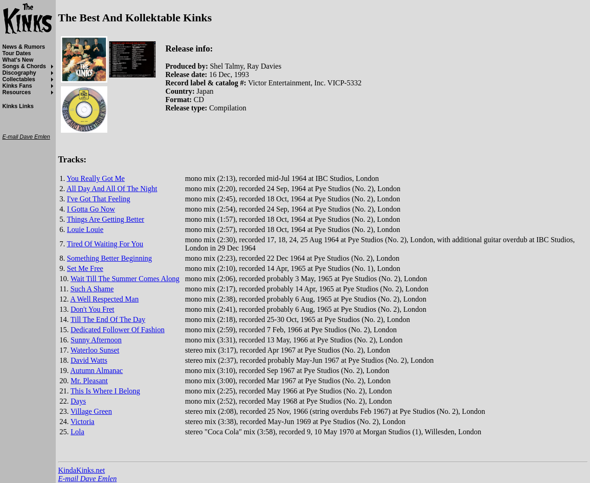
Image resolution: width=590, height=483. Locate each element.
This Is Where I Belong (105, 391)
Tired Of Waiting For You (105, 244)
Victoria (82, 421)
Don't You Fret (92, 309)
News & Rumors (23, 47)
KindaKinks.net (81, 470)
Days (78, 401)
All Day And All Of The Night (111, 189)
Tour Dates (16, 53)
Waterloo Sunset (95, 350)
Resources (16, 92)
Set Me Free (85, 268)
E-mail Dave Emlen (87, 479)
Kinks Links (17, 106)
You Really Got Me (95, 178)
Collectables (18, 79)
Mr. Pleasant (89, 381)
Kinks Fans (17, 86)
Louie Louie (85, 229)
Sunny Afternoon (96, 340)
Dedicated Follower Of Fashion (117, 330)
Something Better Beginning (109, 258)
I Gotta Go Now (91, 209)
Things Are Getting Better (105, 219)
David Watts (89, 360)
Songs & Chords (24, 66)
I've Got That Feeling (98, 199)
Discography (19, 73)
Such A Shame (91, 289)
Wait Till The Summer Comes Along (125, 279)
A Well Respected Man (104, 299)
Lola (77, 432)
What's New (17, 60)
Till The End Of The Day (108, 319)
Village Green (91, 411)
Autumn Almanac (96, 370)
